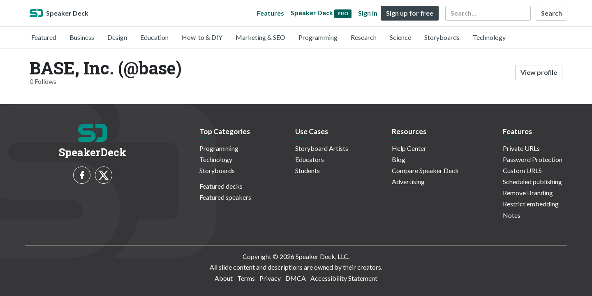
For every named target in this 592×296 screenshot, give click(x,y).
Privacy (270, 278)
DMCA (295, 278)
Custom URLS (522, 170)
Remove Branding (528, 193)
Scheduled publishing (532, 181)
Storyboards (442, 37)
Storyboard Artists (321, 148)
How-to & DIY (202, 37)
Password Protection (532, 159)
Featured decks (221, 186)
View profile (538, 72)
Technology (489, 37)
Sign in (367, 13)
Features (270, 13)
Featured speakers (225, 197)
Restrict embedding (531, 204)
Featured (43, 37)
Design (117, 37)
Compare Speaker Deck (425, 170)
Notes (511, 215)
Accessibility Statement (343, 278)
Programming (318, 37)
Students (307, 170)
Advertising (408, 181)
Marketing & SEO (260, 37)
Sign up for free (409, 13)
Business (81, 37)
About (224, 278)
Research (364, 37)
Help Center (409, 148)
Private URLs (521, 148)
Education (154, 37)
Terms (246, 278)
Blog (398, 159)
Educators (309, 159)
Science (400, 37)
